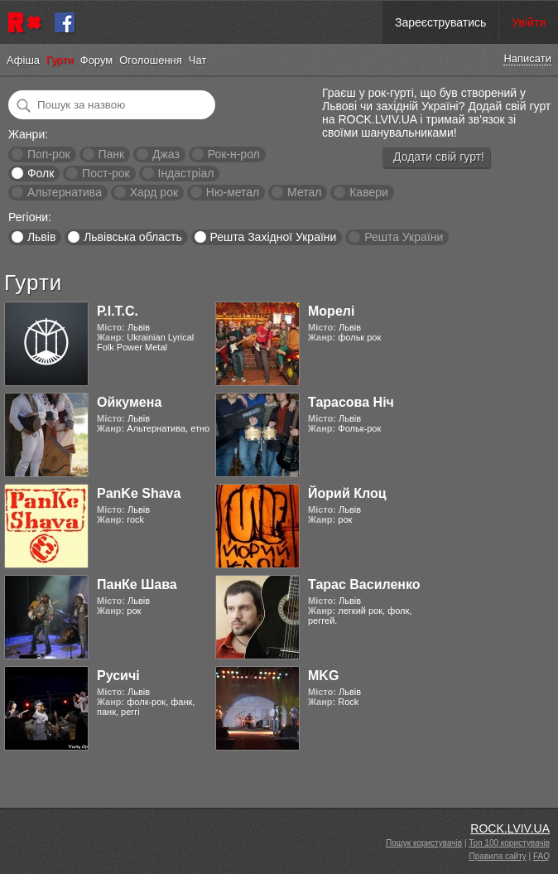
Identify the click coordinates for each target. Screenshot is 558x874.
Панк (111, 154)
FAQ (541, 856)
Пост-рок (106, 173)
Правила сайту (498, 856)
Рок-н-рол (234, 154)
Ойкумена (129, 402)
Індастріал (186, 173)
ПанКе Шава (137, 584)
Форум (96, 60)
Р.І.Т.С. (117, 311)
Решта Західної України (272, 237)
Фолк (40, 173)
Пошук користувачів (424, 842)
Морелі (331, 311)
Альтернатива (64, 192)
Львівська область (133, 237)
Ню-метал (232, 192)
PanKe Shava (138, 493)
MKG (323, 676)
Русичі (118, 676)
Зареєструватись (440, 22)
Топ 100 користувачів (509, 842)
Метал (304, 192)
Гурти (60, 60)
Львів (41, 237)
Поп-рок (48, 154)
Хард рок (154, 192)
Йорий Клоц (347, 493)
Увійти (529, 22)
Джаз (166, 154)
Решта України (403, 237)
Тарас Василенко (364, 584)
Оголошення (150, 60)
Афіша (23, 60)
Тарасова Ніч (351, 402)
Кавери (368, 192)
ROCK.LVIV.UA (510, 828)
